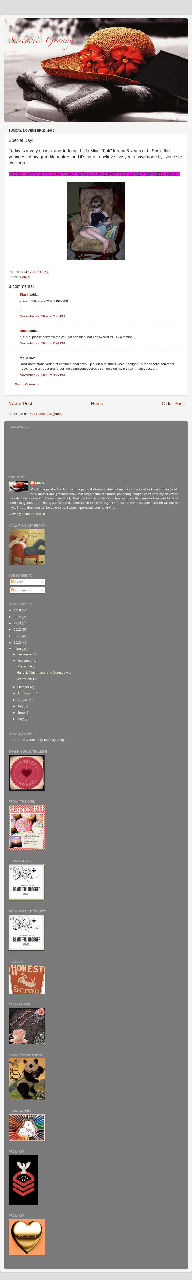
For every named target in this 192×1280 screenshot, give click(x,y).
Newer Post (20, 403)
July (20, 706)
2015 (18, 610)
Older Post (172, 403)
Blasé (24, 294)
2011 (18, 636)
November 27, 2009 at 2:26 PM (42, 316)
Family (25, 277)
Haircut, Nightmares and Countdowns (44, 672)
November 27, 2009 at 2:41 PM (42, 343)
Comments (21, 590)
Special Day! (26, 666)
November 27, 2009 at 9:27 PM (42, 375)
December (25, 654)
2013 (18, 623)
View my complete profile (27, 514)
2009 (18, 649)
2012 (18, 629)
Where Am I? (26, 679)
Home (97, 403)
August (23, 700)
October (23, 687)
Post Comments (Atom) (46, 414)
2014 (18, 617)
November (25, 660)
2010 (18, 642)
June (21, 712)
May (21, 719)
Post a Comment (27, 384)
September (26, 693)
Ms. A (24, 358)
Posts (17, 582)
